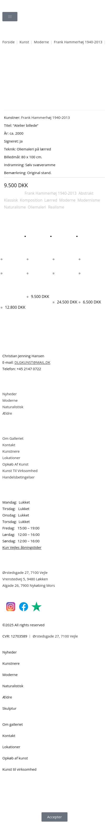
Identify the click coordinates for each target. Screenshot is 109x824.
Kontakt (8, 444)
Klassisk (11, 200)
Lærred (50, 200)
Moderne (41, 42)
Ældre (7, 413)
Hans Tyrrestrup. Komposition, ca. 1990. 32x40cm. (93, 284)
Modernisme (89, 200)
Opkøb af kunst (15, 758)
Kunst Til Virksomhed (19, 470)
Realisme (56, 207)
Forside (8, 42)
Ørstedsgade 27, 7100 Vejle (25, 572)
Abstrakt (85, 193)
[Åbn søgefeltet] (54, 30)
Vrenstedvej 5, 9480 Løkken (25, 579)
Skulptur (9, 708)
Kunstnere (11, 451)
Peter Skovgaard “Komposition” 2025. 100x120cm (67, 284)
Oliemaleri (37, 207)
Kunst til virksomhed (19, 769)
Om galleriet (12, 724)
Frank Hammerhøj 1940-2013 (78, 42)
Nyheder (9, 393)
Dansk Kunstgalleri (24, 4)
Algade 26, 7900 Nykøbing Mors (28, 585)
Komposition (31, 200)
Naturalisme (15, 207)
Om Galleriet (12, 438)
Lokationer (11, 457)
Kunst (24, 42)
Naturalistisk (13, 406)
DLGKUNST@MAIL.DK (32, 362)
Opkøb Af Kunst (15, 464)
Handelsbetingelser (18, 477)
